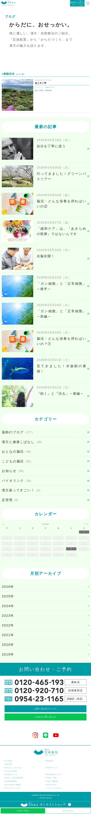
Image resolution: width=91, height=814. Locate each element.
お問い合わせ (68, 811)
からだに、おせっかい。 (14, 767)
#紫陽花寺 (48, 90)
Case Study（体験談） (13, 785)
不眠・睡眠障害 (52, 781)
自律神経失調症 (11, 781)
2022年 (8, 625)
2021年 (8, 635)
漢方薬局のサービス (53, 774)
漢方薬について (11, 774)
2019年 (8, 654)
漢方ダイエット (52, 767)
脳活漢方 (8, 764)
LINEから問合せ (23, 811)
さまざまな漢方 (11, 771)
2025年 (8, 596)
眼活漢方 (49, 761)
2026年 (8, 587)
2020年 (8, 645)
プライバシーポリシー (54, 788)
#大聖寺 (41, 90)
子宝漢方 (8, 761)
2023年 (8, 615)
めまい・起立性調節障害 (14, 778)
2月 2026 (45, 524)
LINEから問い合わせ (45, 717)
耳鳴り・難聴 (51, 778)
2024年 (8, 606)
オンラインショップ (12, 788)
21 (71, 549)
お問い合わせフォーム (45, 709)
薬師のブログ (50, 87)
